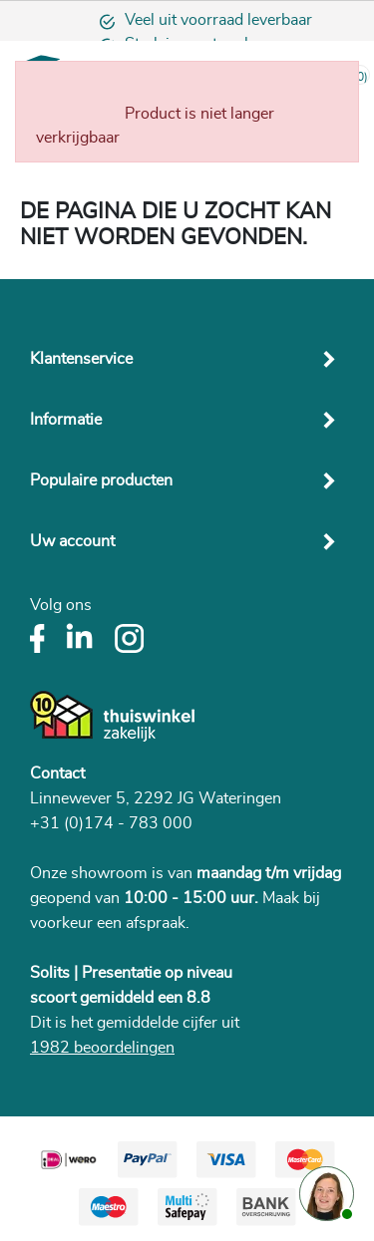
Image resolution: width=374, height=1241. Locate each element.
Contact (57, 773)
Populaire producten (101, 480)
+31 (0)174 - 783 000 (111, 823)
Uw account (72, 541)
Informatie (66, 420)
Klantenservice (81, 359)
